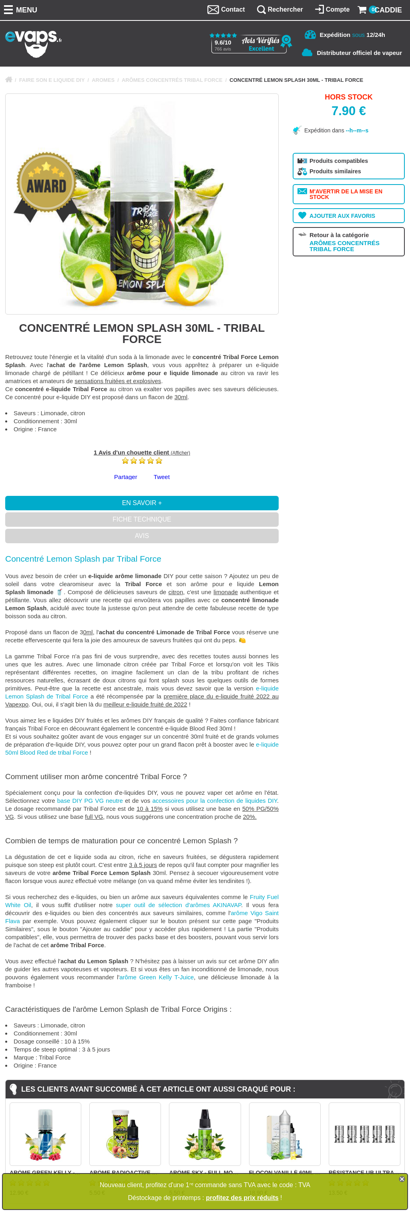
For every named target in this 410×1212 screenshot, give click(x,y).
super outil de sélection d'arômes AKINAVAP (178, 904)
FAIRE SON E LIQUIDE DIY (52, 80)
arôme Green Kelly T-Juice (156, 977)
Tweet (162, 477)
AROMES (103, 80)
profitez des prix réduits (242, 1197)
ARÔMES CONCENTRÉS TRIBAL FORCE (172, 80)
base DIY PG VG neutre (90, 800)
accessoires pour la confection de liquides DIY (214, 800)
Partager (125, 476)
